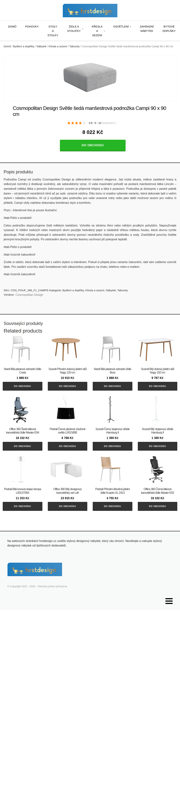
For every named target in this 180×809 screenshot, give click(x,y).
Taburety (74, 46)
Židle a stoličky (74, 28)
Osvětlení (121, 26)
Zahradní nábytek (147, 28)
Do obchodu (93, 145)
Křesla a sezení (97, 31)
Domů (12, 26)
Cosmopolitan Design (29, 294)
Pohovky (32, 26)
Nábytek (41, 46)
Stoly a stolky (52, 31)
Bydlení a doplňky (23, 46)
